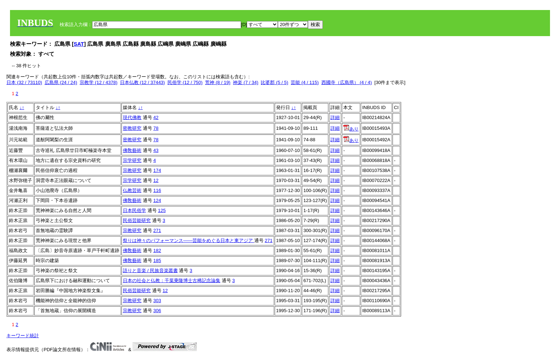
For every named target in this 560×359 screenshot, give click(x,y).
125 (162, 210)
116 (157, 190)
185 (157, 260)
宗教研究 (132, 170)
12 (155, 180)
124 (157, 200)
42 (155, 117)
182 (157, 250)
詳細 (335, 117)
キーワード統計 (22, 335)
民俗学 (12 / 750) (185, 82)
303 (157, 300)
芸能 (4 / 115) (305, 82)
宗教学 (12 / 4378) (99, 82)
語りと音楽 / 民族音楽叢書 (150, 270)
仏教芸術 (132, 190)
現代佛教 (132, 117)
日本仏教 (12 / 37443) (142, 82)
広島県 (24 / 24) (61, 82)
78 (155, 128)
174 (157, 170)
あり (351, 129)
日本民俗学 (134, 210)
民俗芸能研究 (137, 220)
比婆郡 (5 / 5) (274, 82)
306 (157, 310)
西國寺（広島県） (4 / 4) (346, 82)
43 (155, 150)
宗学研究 (132, 160)
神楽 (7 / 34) (245, 82)
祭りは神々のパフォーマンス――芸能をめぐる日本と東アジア (188, 240)
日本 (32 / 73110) (24, 82)
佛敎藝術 (132, 150)
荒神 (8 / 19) (217, 82)
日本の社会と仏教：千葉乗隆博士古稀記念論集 (171, 280)
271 (157, 230)
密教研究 (132, 128)
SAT (79, 44)
